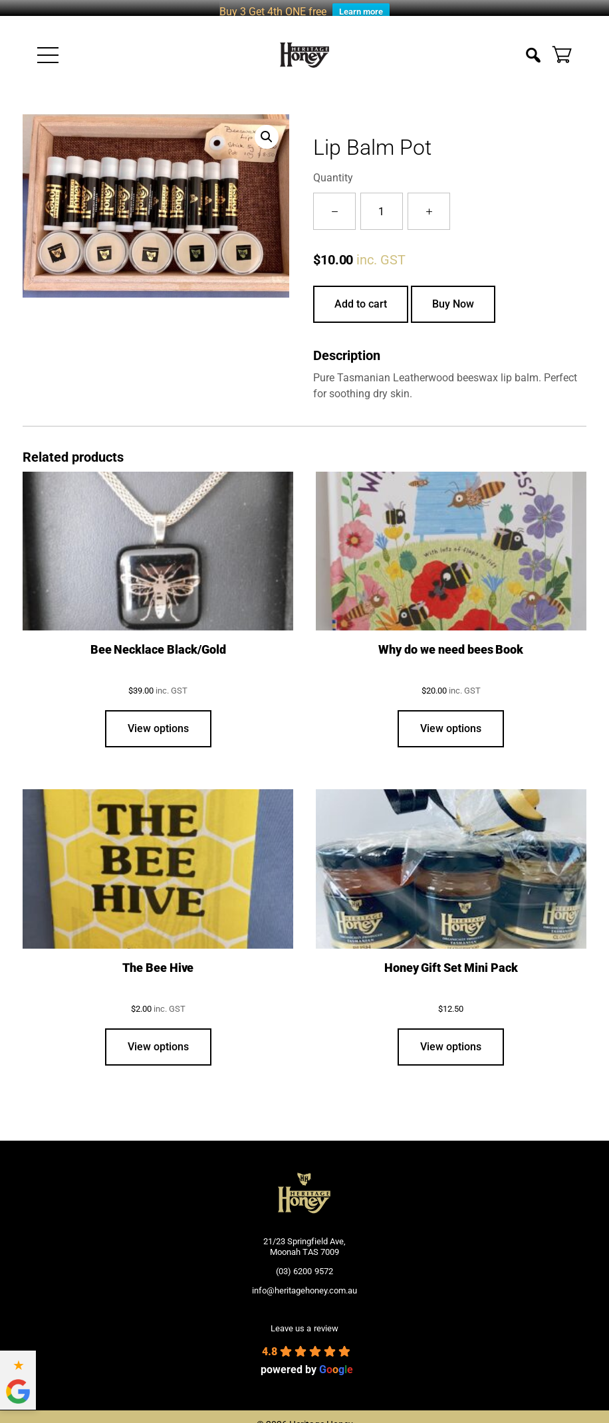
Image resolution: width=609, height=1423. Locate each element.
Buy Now (453, 295)
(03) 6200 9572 (304, 1263)
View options (158, 719)
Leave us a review (304, 1319)
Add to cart (360, 295)
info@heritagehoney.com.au (304, 1281)
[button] (267, 128)
